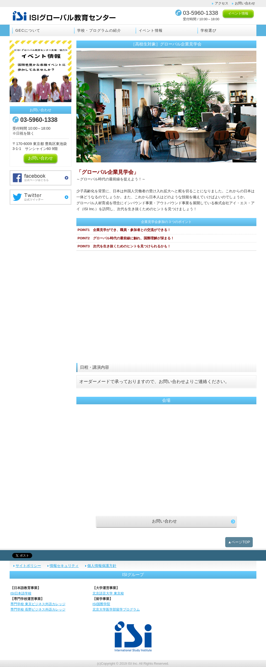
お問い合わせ (245, 3)
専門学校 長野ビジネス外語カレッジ (37, 609)
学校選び (209, 30)
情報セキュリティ (64, 566)
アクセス (221, 3)
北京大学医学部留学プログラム (116, 609)
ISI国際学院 (101, 604)
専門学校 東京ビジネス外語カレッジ (37, 604)
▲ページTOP (239, 542)
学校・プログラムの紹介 (99, 30)
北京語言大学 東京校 (108, 593)
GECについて (27, 30)
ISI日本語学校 (20, 593)
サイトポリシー (28, 566)
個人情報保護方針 (101, 566)
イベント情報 (238, 13)
